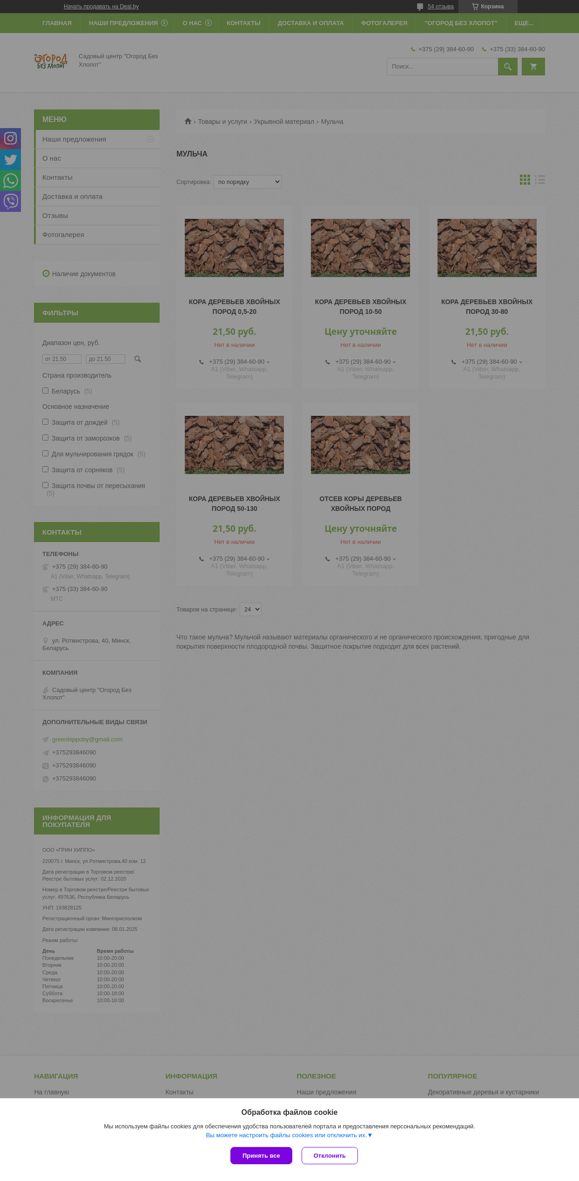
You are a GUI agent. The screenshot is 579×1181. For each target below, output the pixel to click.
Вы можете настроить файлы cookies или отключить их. (286, 1135)
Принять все (261, 1155)
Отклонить (330, 1155)
